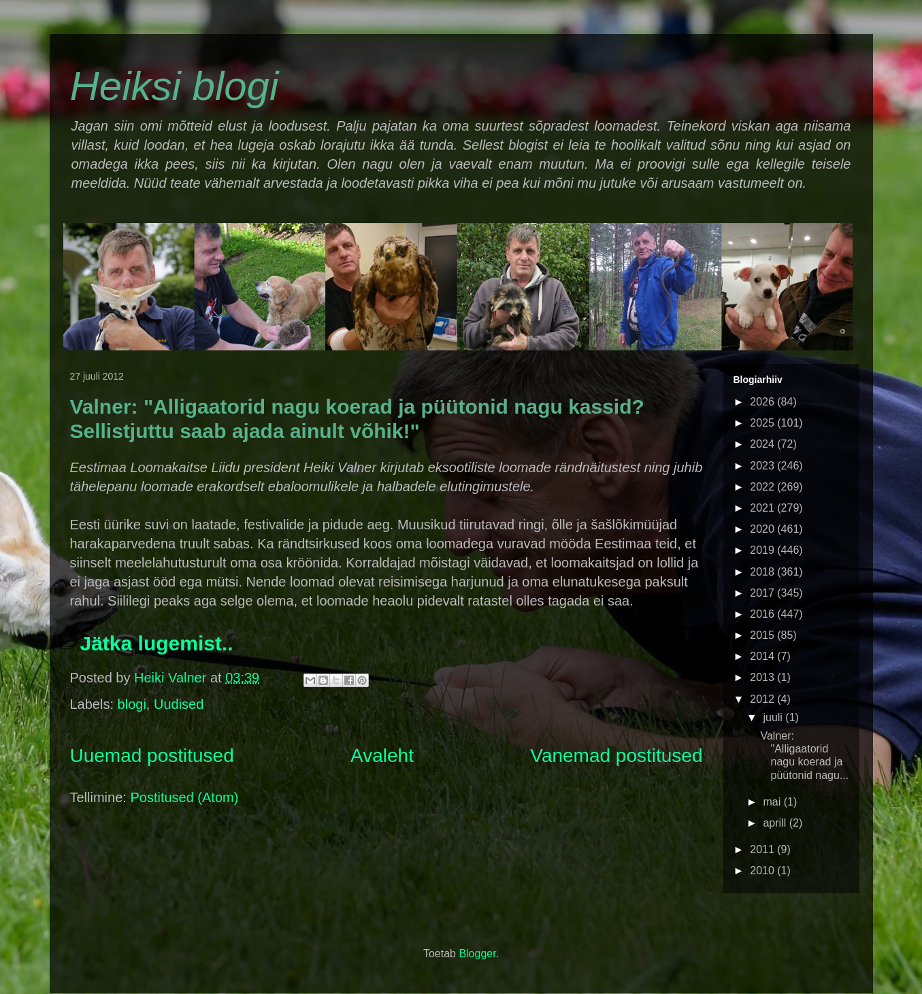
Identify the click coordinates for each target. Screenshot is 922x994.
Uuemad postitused (152, 755)
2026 (763, 402)
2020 (763, 529)
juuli (774, 717)
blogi (132, 704)
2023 (763, 465)
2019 (763, 550)
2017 (763, 593)
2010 (763, 870)
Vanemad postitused (616, 755)
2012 (763, 699)
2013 (763, 677)
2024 (763, 444)
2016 (763, 614)
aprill (776, 823)
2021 (763, 508)
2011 (763, 849)
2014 (763, 656)
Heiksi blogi (174, 86)
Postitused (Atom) (184, 797)
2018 (763, 572)
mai (773, 802)
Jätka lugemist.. (156, 643)
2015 (763, 635)
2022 (763, 487)
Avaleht (382, 755)
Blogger (477, 953)
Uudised (178, 704)
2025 (763, 423)
